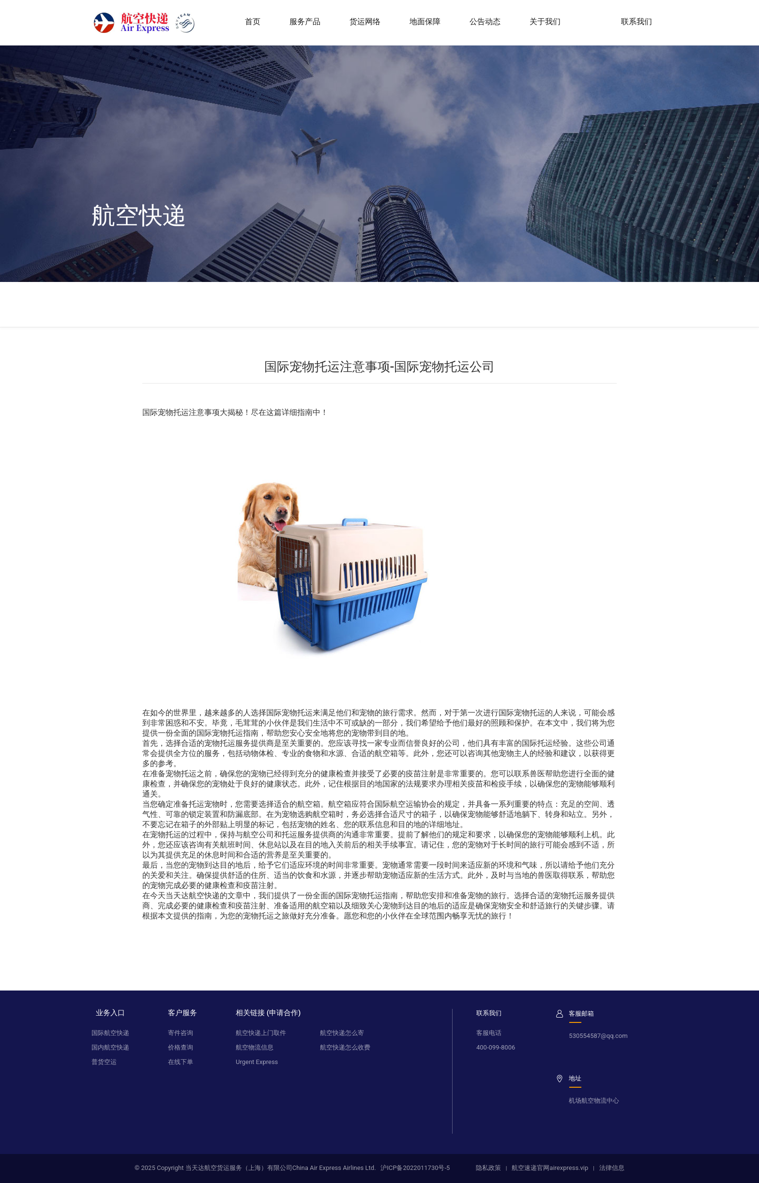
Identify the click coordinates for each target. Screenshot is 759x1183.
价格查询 (180, 1047)
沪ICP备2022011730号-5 (415, 1167)
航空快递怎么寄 (342, 1032)
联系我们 (640, 21)
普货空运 (104, 1061)
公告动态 (485, 21)
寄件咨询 (180, 1032)
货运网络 (364, 21)
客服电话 (488, 1032)
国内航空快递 (110, 1047)
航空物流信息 (254, 1047)
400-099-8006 (495, 1047)
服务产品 (304, 21)
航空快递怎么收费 (345, 1047)
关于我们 (545, 21)
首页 (252, 21)
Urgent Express (257, 1061)
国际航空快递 (110, 1032)
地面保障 (425, 21)
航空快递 (204, 895)
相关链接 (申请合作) (268, 1012)
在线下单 (180, 1061)
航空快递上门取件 (261, 1032)
